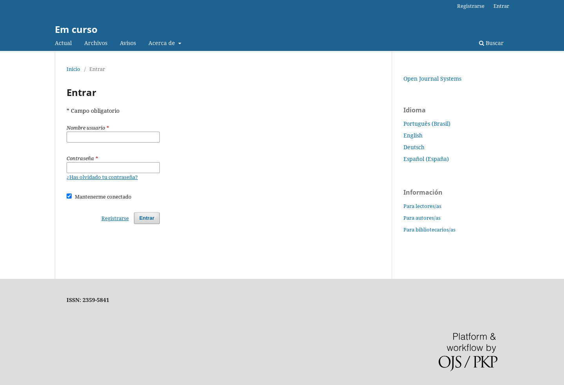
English (413, 135)
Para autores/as (422, 217)
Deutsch (414, 147)
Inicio (73, 68)
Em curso (76, 29)
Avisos (128, 43)
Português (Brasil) (426, 123)
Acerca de (162, 43)
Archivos (95, 43)
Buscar (491, 43)
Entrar (501, 5)
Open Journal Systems (432, 78)
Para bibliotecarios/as (429, 229)
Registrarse (470, 5)
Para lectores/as (422, 206)
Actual (63, 43)
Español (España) (426, 159)
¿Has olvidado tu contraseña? (102, 177)
